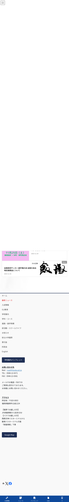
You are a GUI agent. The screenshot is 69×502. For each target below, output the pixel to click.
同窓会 (4, 347)
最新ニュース (7, 300)
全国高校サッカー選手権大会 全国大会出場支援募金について (20, 269)
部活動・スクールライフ (11, 328)
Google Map (9, 435)
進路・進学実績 (8, 323)
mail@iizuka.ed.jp (14, 370)
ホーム (4, 295)
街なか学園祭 (7, 337)
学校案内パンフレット (13, 360)
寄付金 (4, 342)
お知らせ (5, 332)
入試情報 (5, 305)
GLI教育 (5, 309)
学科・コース (7, 319)
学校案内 (5, 314)
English (5, 351)
